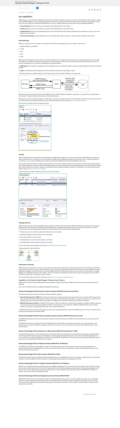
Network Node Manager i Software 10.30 (32, 3)
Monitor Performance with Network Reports (61, 277)
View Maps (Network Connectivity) (57, 245)
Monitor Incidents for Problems (37, 168)
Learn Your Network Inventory (78, 100)
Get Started (21, 12)
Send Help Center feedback (89, 394)
